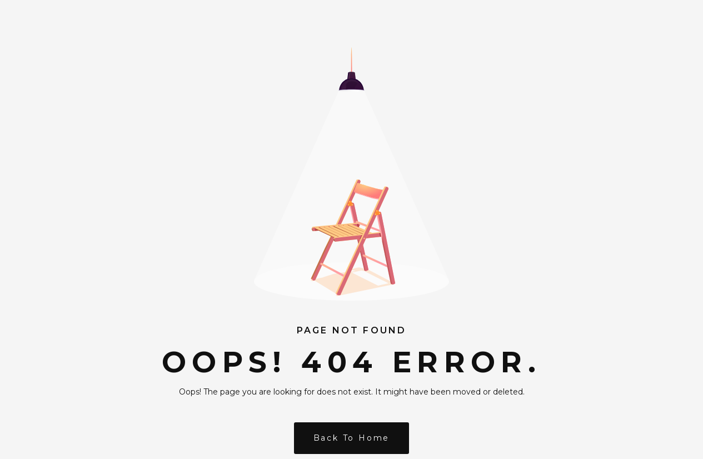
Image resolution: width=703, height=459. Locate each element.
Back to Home (351, 438)
